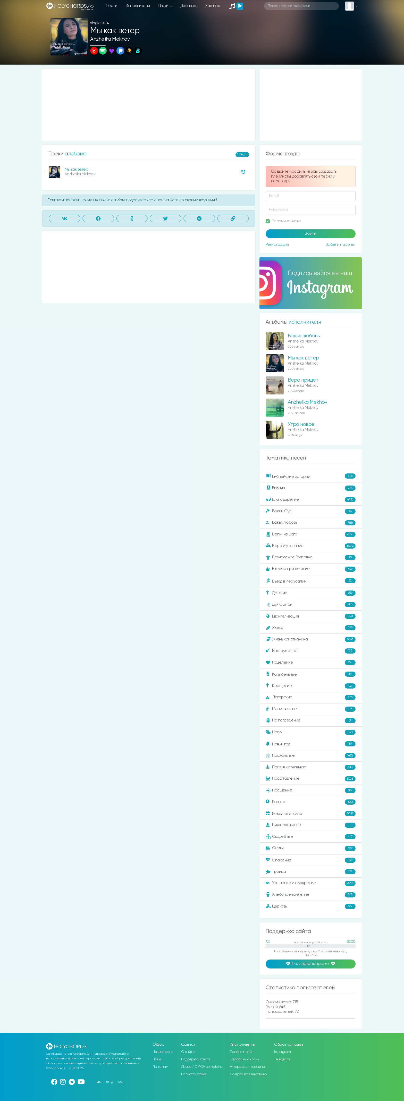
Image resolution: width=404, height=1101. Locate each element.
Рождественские (311, 813)
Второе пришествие (311, 569)
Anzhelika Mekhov (110, 39)
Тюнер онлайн (242, 1052)
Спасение (311, 860)
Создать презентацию (248, 1074)
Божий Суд (311, 511)
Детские (311, 593)
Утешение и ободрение (311, 883)
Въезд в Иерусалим (311, 581)
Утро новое (301, 424)
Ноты (157, 1059)
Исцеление (311, 662)
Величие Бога (311, 534)
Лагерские (311, 697)
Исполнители (137, 6)
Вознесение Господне (311, 557)
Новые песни (163, 1052)
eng (109, 1082)
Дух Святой (311, 604)
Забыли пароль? (341, 244)
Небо (311, 732)
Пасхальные (311, 755)
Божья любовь (304, 336)
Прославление (311, 778)
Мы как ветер (76, 169)
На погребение (311, 720)
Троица (311, 871)
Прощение (311, 790)
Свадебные (311, 836)
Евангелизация (311, 616)
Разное (311, 802)
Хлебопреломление (311, 894)
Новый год (311, 744)
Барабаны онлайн (244, 1059)
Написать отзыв (193, 1074)
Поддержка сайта (195, 1059)
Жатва (311, 627)
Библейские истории (311, 476)
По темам (160, 1067)
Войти (310, 234)
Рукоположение (311, 825)
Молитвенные (311, 709)
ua (120, 1082)
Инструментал (311, 651)
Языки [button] (163, 6)
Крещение (311, 686)
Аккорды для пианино (247, 1067)
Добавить (188, 6)
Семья (311, 848)
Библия (311, 488)
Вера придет (303, 380)
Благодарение (311, 499)
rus (98, 1082)
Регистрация (277, 244)
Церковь (311, 906)
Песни (111, 6)
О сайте (188, 1052)
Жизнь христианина (311, 639)
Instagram (282, 1052)
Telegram (282, 1059)
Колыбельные (311, 674)
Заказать (213, 6)
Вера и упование (311, 546)
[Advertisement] (148, 105)
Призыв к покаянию (311, 767)
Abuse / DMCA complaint (201, 1067)
